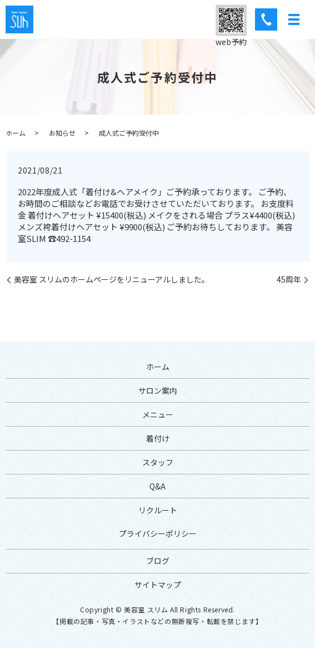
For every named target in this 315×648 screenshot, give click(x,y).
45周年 (289, 279)
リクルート (157, 510)
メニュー (157, 414)
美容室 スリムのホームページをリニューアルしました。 (111, 279)
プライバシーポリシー (158, 533)
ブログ (157, 560)
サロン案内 (157, 390)
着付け (157, 438)
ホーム (16, 132)
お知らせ (62, 132)
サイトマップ (157, 584)
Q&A (157, 486)
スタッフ (157, 462)
